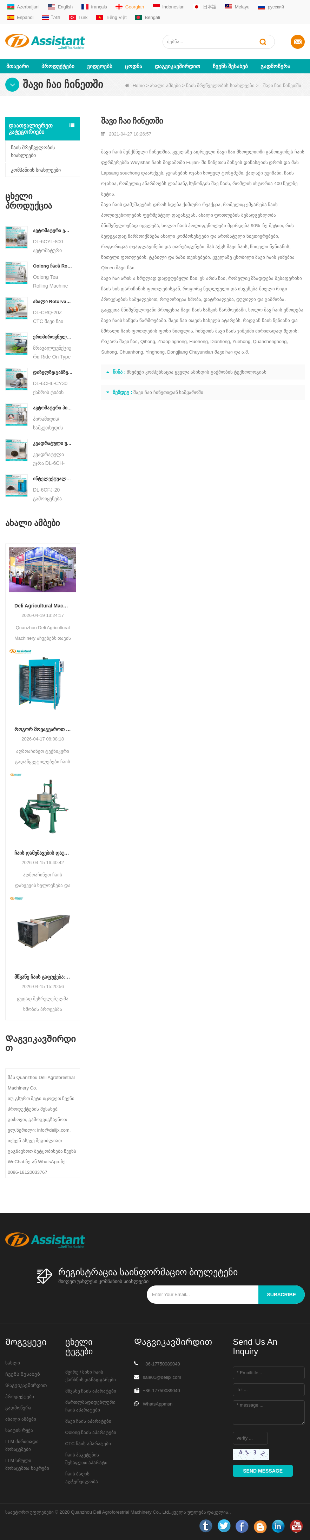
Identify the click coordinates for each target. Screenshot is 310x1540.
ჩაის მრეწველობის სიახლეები (220, 84)
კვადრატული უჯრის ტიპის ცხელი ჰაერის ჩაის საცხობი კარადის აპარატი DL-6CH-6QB (53, 442)
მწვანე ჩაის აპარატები (90, 1390)
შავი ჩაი (226, 151)
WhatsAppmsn (158, 1403)
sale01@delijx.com (162, 1376)
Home (135, 84)
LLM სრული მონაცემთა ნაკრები (27, 1463)
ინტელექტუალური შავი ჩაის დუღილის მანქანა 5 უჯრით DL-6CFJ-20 (53, 478)
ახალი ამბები (165, 84)
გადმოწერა (275, 65)
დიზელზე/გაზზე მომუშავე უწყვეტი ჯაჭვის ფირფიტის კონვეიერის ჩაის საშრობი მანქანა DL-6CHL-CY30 (53, 371)
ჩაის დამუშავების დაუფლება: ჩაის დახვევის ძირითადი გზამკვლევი (42, 852)
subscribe (281, 1294)
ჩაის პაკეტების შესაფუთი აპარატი (86, 1458)
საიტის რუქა (19, 1429)
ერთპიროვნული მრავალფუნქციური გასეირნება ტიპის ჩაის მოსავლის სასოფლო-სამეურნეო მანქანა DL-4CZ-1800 (53, 336)
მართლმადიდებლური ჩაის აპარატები (90, 1405)
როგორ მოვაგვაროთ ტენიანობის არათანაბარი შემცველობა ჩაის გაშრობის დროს (42, 728)
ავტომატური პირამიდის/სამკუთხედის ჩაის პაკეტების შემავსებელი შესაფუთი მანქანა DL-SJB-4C (53, 407)
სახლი (12, 1362)
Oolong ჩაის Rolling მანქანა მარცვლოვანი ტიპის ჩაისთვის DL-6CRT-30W (53, 265)
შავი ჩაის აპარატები (88, 1420)
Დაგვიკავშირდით (177, 65)
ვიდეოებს (99, 65)
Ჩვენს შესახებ (230, 65)
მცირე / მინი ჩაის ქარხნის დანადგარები (90, 1375)
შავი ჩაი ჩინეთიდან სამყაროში (168, 391)
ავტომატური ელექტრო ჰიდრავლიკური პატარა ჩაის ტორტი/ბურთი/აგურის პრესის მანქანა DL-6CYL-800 (53, 229)
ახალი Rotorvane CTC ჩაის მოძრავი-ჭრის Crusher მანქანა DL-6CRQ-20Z (53, 300)
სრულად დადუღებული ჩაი (167, 277)
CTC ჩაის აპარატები (88, 1443)
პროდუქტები (57, 65)
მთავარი (17, 65)
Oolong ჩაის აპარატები (90, 1431)
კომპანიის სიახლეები (36, 169)
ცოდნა (133, 65)
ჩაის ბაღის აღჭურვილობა (81, 1476)
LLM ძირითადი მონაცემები (22, 1444)
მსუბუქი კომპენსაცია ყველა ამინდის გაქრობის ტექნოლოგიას (196, 371)
